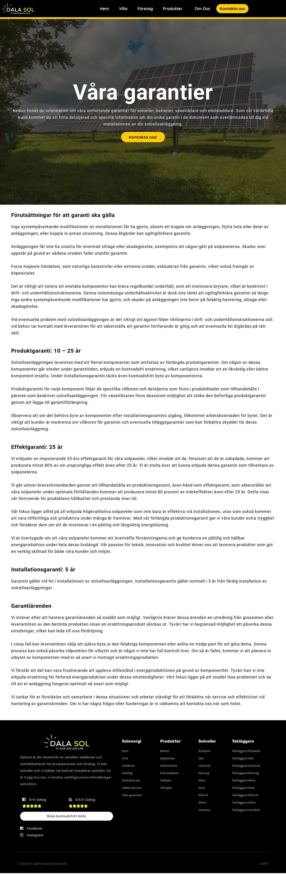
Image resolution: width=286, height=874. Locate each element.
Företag (145, 8)
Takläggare (243, 742)
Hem (104, 8)
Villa (123, 8)
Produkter (173, 8)
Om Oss (202, 8)
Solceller (207, 742)
